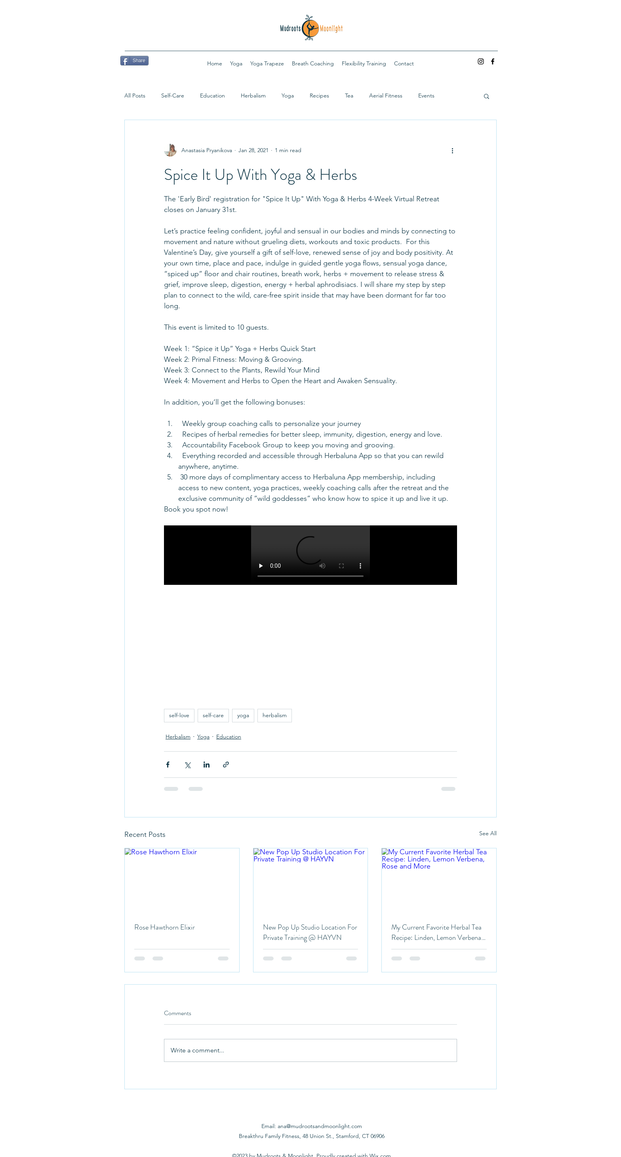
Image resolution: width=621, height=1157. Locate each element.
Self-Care (172, 95)
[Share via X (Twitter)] (187, 764)
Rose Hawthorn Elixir (164, 927)
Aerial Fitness (385, 95)
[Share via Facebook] (167, 764)
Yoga (288, 95)
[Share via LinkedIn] (206, 764)
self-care (213, 715)
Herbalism (253, 95)
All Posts (134, 95)
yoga (243, 715)
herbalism (275, 715)
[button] (486, 96)
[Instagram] (481, 61)
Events (426, 95)
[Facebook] (493, 61)
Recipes (319, 95)
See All (488, 833)
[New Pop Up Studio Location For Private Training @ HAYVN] (310, 880)
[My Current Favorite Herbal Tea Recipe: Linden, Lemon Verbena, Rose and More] (439, 880)
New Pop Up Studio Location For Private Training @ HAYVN (310, 932)
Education (212, 95)
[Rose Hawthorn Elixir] (182, 880)
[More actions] (452, 150)
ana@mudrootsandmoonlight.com (320, 1126)
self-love (179, 715)
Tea (349, 95)
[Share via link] (226, 764)
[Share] (134, 60)
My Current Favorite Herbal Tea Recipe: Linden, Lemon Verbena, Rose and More (437, 932)
